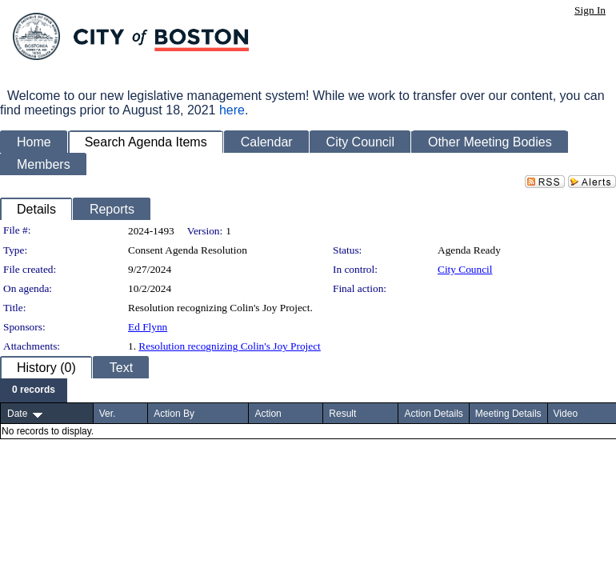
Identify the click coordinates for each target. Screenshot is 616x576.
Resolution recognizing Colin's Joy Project (229, 346)
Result (342, 413)
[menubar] (33, 390)
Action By (174, 413)
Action (267, 413)
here (232, 110)
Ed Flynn (147, 327)
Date (17, 413)
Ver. (107, 413)
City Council (465, 269)
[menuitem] (33, 390)
